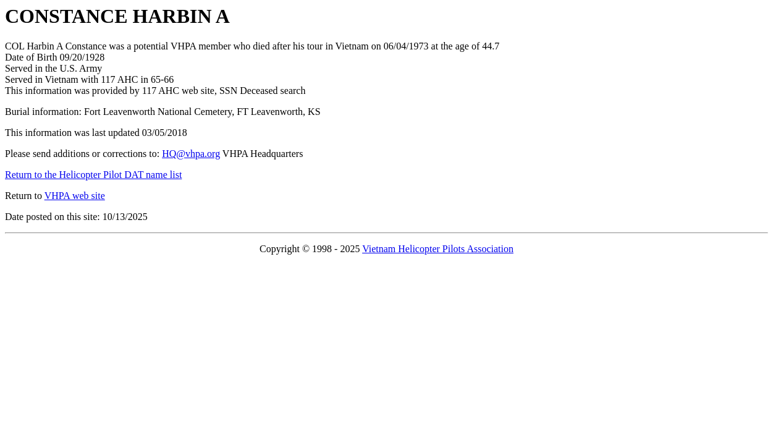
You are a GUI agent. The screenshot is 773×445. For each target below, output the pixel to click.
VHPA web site (74, 195)
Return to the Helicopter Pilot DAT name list (93, 174)
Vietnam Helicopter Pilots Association (437, 249)
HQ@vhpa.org (191, 153)
